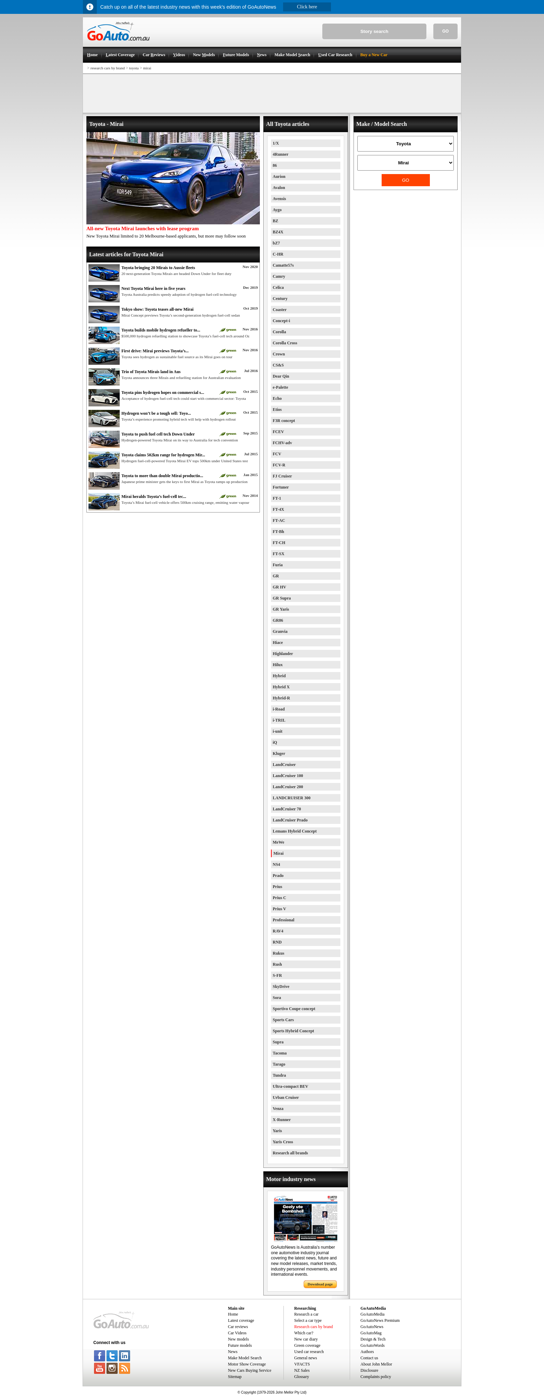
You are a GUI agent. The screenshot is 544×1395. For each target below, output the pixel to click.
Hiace (278, 642)
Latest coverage (241, 1320)
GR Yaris (281, 609)
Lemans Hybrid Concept (295, 831)
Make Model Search (245, 1357)
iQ (275, 742)
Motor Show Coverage (247, 1364)
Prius (277, 886)
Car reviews (238, 1326)
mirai (147, 68)
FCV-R (279, 465)
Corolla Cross (285, 343)
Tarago (279, 1064)
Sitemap (234, 1376)
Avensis (279, 198)
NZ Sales (301, 1370)
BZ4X (278, 232)
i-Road (279, 709)
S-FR (277, 975)
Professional (283, 920)
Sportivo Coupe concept (294, 1008)
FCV (277, 453)
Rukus (278, 953)
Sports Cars (283, 1019)
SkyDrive (281, 986)
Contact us (369, 1357)
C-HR (278, 254)
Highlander (283, 653)
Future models (240, 1345)
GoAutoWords (372, 1345)
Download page (320, 1284)
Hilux (278, 664)
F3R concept (284, 420)
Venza (278, 1108)
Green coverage (307, 1345)
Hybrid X (281, 686)
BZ (275, 220)
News (232, 1351)
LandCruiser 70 (287, 809)
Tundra (279, 1075)
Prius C (279, 897)
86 (275, 165)
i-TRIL (279, 720)
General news (305, 1357)
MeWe (278, 842)
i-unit (277, 731)
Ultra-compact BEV (290, 1086)
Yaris (277, 1130)
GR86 (278, 620)
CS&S (278, 365)
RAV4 (278, 931)
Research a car (306, 1314)
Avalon (279, 187)
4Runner (280, 154)
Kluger (279, 753)
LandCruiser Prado (290, 820)
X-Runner (282, 1119)
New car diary (306, 1339)
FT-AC (279, 520)
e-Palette (280, 387)
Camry (279, 276)
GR (276, 576)
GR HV (279, 587)
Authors (367, 1351)
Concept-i (281, 320)
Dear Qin (281, 376)
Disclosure (369, 1370)
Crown (279, 354)
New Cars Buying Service (249, 1370)
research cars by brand (108, 68)
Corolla (279, 331)
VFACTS (302, 1364)
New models (238, 1339)
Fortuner (281, 487)
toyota (134, 68)
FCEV (278, 431)
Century (280, 298)
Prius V (279, 908)
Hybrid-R (281, 698)
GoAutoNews (371, 1326)
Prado (278, 875)
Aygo (277, 209)
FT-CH (279, 542)
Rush (277, 964)
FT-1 (277, 498)
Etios (277, 409)
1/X (276, 143)
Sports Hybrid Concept (293, 1030)
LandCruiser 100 (288, 775)
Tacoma (280, 1053)
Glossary (301, 1376)
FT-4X (278, 509)
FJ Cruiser (282, 476)
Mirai (278, 853)
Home (233, 1314)
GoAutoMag (371, 1333)
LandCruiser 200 (288, 786)
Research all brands (290, 1153)
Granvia (280, 631)
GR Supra (282, 598)
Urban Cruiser (286, 1097)
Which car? (303, 1333)
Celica (278, 287)
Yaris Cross (283, 1141)
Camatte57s (283, 265)
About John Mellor (376, 1364)
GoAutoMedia (372, 1314)
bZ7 (276, 243)
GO (445, 31)
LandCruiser (284, 764)
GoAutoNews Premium (380, 1320)
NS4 (276, 864)
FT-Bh (278, 531)
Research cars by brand (313, 1326)
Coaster (280, 309)
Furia (278, 564)
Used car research (309, 1351)
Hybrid (279, 675)
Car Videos (237, 1333)
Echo (277, 398)
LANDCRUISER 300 (292, 797)
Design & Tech (372, 1339)
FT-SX (278, 553)
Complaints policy (375, 1376)
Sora (277, 997)
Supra (278, 1042)
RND (277, 942)
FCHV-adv (282, 442)
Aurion (279, 176)
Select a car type (308, 1320)
